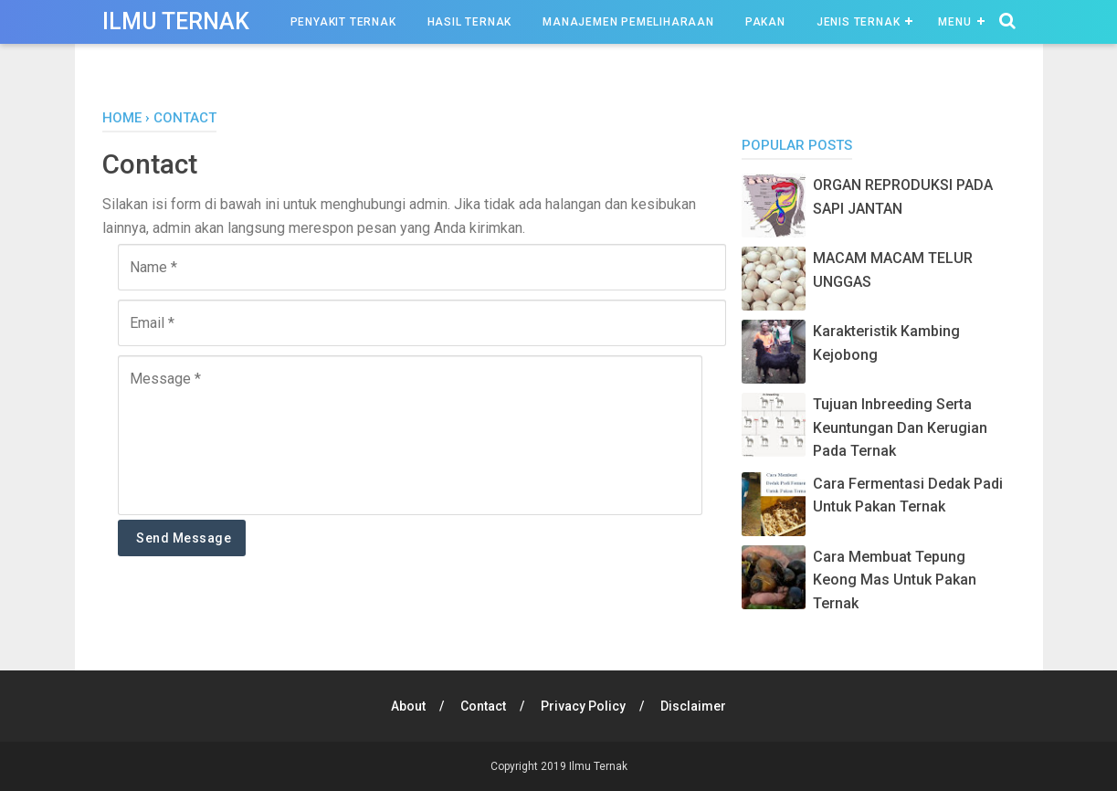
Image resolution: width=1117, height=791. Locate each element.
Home (122, 118)
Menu (954, 22)
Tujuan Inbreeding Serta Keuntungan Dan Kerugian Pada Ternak (900, 427)
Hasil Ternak (469, 22)
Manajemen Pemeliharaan (628, 22)
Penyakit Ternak (343, 22)
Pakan (765, 22)
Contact (483, 706)
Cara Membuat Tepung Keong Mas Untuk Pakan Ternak (894, 580)
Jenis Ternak (859, 22)
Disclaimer (693, 706)
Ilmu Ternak (175, 21)
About (408, 706)
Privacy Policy (583, 706)
